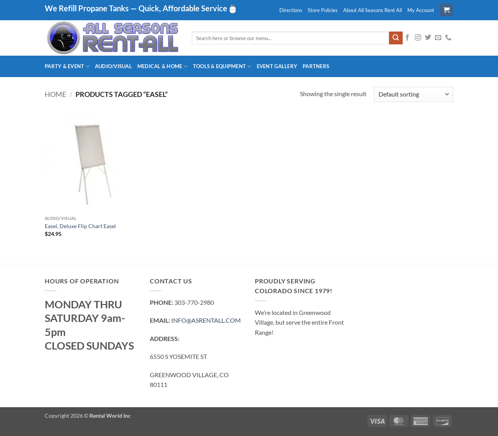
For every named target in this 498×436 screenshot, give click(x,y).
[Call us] (448, 37)
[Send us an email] (438, 37)
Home (55, 94)
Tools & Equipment (222, 66)
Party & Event (67, 66)
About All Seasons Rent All (372, 10)
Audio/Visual (113, 66)
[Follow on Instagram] (418, 37)
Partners (316, 66)
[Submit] (395, 38)
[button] (446, 10)
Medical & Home (162, 66)
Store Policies (323, 10)
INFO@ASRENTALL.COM (206, 320)
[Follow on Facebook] (407, 37)
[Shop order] (413, 94)
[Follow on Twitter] (428, 37)
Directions (290, 10)
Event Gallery (277, 66)
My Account (420, 10)
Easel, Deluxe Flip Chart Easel (80, 226)
